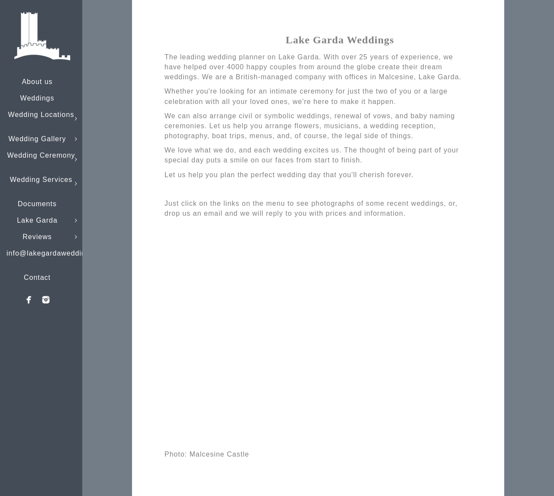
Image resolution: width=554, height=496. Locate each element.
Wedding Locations (41, 114)
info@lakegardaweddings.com (58, 253)
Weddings (37, 98)
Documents (37, 203)
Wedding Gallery (37, 139)
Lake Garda (37, 220)
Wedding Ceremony (41, 155)
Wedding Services (41, 179)
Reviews (37, 236)
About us (37, 81)
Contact (37, 277)
